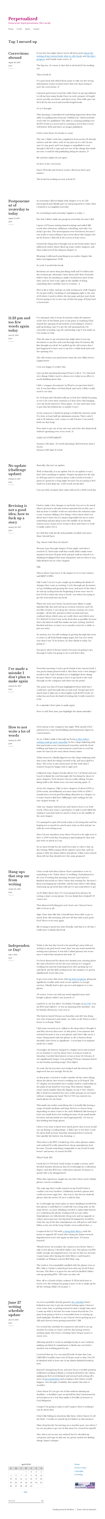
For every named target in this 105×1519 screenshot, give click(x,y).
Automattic (92, 1510)
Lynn (10, 66)
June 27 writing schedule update (16, 1309)
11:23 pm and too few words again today (19, 324)
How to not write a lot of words (19, 731)
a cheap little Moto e (72, 1231)
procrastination (52, 1379)
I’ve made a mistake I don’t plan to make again (19, 675)
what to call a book (73, 56)
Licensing (78, 1474)
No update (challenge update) (17, 470)
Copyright (79, 1471)
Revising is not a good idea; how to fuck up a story (18, 514)
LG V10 (87, 1004)
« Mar (25, 1492)
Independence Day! (19, 948)
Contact (36, 29)
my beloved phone (77, 979)
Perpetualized (27, 18)
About (27, 29)
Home (10, 29)
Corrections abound (18, 56)
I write (19, 29)
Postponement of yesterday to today (19, 207)
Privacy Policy (80, 1468)
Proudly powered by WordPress (63, 1510)
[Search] (42, 1501)
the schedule (78, 1302)
